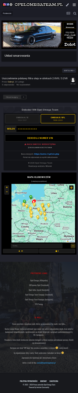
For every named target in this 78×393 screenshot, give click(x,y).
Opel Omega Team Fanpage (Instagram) (39, 299)
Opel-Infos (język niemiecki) (39, 289)
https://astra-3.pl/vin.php (46, 154)
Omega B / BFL (58, 118)
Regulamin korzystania (40, 147)
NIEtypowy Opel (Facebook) (39, 285)
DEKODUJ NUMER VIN (40, 138)
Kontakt (43, 381)
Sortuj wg (69, 70)
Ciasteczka (54, 381)
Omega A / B (22, 118)
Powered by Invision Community (39, 387)
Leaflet (70, 241)
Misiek (49, 166)
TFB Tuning (39, 304)
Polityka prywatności (28, 381)
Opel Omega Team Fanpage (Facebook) (39, 294)
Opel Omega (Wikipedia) (39, 280)
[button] (30, 197)
